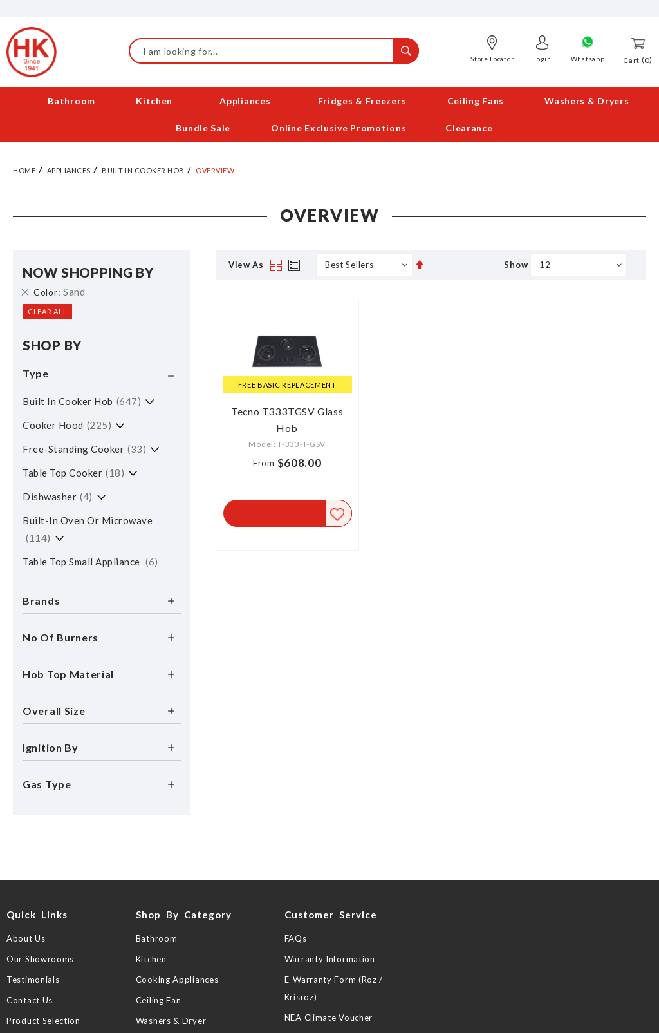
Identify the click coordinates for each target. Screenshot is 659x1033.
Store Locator (492, 58)
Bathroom (157, 938)
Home (24, 170)
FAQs (295, 938)
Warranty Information (329, 959)
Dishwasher (58, 496)
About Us (26, 938)
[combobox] (274, 51)
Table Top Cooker (73, 473)
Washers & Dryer (171, 1021)
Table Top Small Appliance (90, 561)
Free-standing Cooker (84, 449)
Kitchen (151, 959)
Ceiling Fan (158, 1000)
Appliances (69, 170)
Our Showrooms (40, 959)
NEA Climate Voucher (328, 1017)
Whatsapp (588, 58)
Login (542, 58)
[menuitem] (71, 101)
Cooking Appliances (177, 979)
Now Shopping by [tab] (88, 272)
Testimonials (32, 979)
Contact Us (29, 1000)
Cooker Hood (67, 425)
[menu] (329, 114)
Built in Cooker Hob (143, 170)
